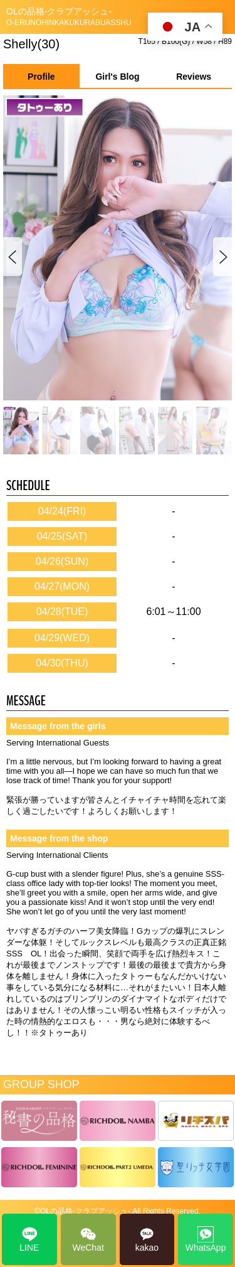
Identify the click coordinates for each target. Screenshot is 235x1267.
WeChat (87, 1239)
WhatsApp (205, 1239)
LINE (29, 1239)
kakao (147, 1239)
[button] (222, 257)
